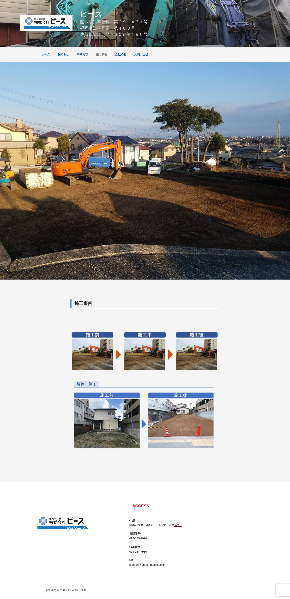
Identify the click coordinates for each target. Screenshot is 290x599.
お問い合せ (141, 54)
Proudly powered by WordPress (66, 589)
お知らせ (63, 54)
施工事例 (101, 54)
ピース (91, 14)
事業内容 (82, 54)
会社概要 (120, 54)
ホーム (45, 54)
